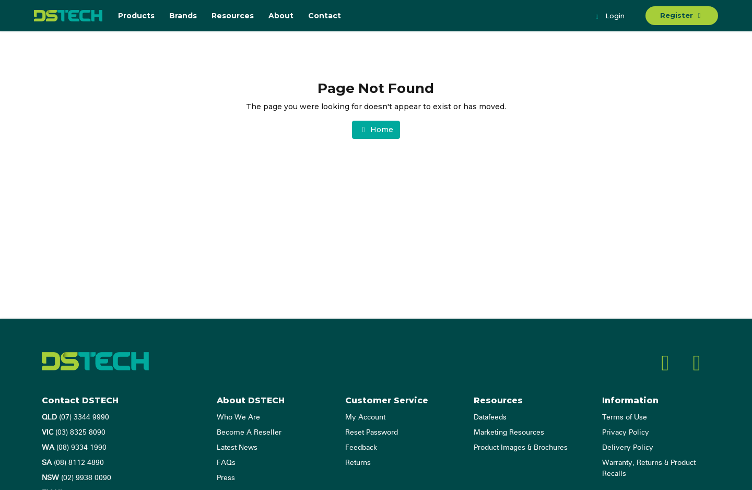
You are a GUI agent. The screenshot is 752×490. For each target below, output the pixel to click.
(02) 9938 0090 (76, 478)
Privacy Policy (625, 432)
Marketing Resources (509, 432)
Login (609, 16)
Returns (358, 462)
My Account (365, 417)
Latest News (237, 447)
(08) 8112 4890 (73, 462)
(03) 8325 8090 (73, 432)
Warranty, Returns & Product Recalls (649, 468)
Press (226, 478)
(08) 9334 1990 (74, 447)
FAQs (226, 462)
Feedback (361, 447)
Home (376, 129)
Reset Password (371, 432)
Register (681, 15)
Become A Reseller (249, 432)
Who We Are (238, 417)
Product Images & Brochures (521, 447)
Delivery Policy (627, 447)
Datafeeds (490, 417)
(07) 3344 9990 (75, 417)
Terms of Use (624, 417)
